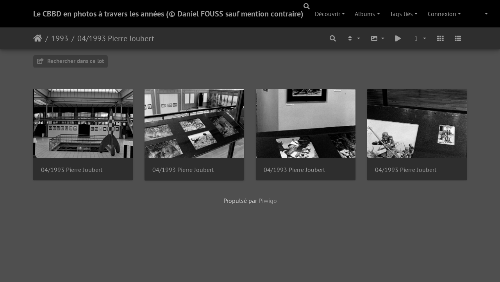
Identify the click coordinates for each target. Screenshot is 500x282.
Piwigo (268, 200)
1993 (59, 38)
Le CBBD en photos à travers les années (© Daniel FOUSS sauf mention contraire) (168, 14)
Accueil (37, 38)
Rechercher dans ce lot (70, 61)
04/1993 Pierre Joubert (115, 38)
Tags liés (401, 14)
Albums (365, 14)
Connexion (442, 14)
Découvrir (327, 14)
